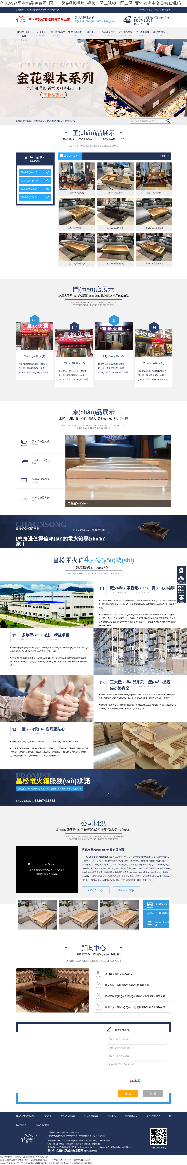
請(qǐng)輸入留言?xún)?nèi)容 (136, 1067)
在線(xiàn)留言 (159, 34)
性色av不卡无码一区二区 (11, 1163)
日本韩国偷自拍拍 (32, 1163)
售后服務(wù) (108, 34)
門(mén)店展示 (74, 34)
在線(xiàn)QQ (181, 570)
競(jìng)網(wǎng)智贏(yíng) (122, 1147)
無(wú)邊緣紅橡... (162, 924)
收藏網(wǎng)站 (145, 10)
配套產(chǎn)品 (29, 189)
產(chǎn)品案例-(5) (115, 263)
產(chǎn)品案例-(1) (76, 228)
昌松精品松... (162, 903)
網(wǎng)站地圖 (90, 1151)
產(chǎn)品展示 (57, 34)
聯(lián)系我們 (142, 34)
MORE (162, 156)
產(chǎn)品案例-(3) (154, 228)
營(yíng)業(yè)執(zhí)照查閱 (65, 1150)
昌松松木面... (162, 913)
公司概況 (40, 34)
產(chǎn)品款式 (29, 172)
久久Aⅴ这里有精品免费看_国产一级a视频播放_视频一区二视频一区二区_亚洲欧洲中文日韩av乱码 (90, 3)
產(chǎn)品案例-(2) (115, 228)
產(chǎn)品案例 (29, 197)
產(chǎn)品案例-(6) (154, 263)
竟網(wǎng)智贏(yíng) (70, 1132)
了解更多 (91, 890)
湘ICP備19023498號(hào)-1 (86, 1147)
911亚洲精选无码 (49, 1163)
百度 (59, 1132)
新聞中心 (91, 34)
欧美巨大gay (63, 1163)
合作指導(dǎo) (125, 34)
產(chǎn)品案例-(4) (76, 263)
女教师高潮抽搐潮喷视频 (80, 1163)
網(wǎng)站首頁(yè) (24, 35)
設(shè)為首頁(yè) (162, 10)
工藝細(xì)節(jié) (29, 180)
